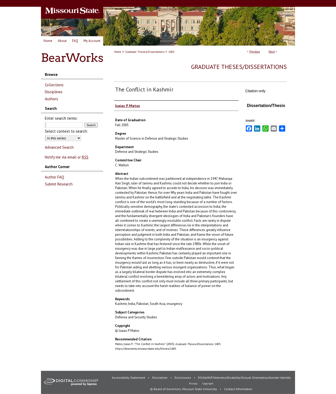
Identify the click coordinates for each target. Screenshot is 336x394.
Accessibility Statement (129, 377)
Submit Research (59, 184)
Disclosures (183, 377)
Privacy (193, 383)
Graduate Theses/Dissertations (144, 52)
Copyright (207, 383)
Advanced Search (59, 147)
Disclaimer (160, 377)
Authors (51, 98)
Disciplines (53, 91)
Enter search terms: (61, 118)
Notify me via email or (66, 157)
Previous (254, 51)
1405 (171, 52)
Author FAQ (54, 177)
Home (117, 52)
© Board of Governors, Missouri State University (184, 389)
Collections (54, 84)
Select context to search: (66, 131)
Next (272, 51)
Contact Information (238, 389)
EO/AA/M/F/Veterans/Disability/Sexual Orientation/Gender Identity (244, 377)
